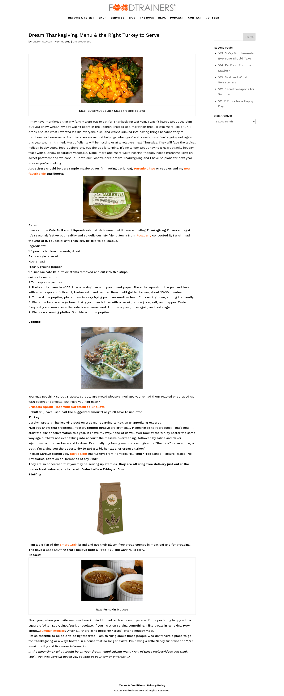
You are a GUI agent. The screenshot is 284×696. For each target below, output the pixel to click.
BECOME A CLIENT (81, 17)
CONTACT (195, 17)
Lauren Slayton (42, 41)
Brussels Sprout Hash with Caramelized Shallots (66, 407)
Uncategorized (82, 41)
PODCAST (177, 17)
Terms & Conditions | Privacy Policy (142, 685)
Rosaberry (144, 235)
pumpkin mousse (52, 630)
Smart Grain (68, 544)
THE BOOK (146, 17)
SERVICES (117, 17)
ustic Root (79, 454)
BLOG (162, 17)
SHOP (102, 17)
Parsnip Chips (144, 168)
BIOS (131, 17)
